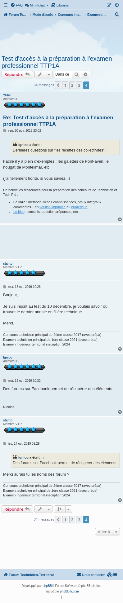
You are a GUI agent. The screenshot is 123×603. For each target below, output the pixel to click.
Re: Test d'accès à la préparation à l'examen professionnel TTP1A (58, 121)
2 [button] (72, 85)
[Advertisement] (61, 36)
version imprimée (52, 207)
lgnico (7, 357)
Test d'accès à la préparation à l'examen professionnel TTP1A (57, 62)
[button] (58, 85)
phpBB (47, 586)
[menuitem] (16, 5)
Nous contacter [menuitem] (90, 574)
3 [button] (79, 85)
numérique (79, 207)
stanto (7, 263)
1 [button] (65, 85)
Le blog (19, 211)
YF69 (7, 95)
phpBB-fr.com (69, 591)
